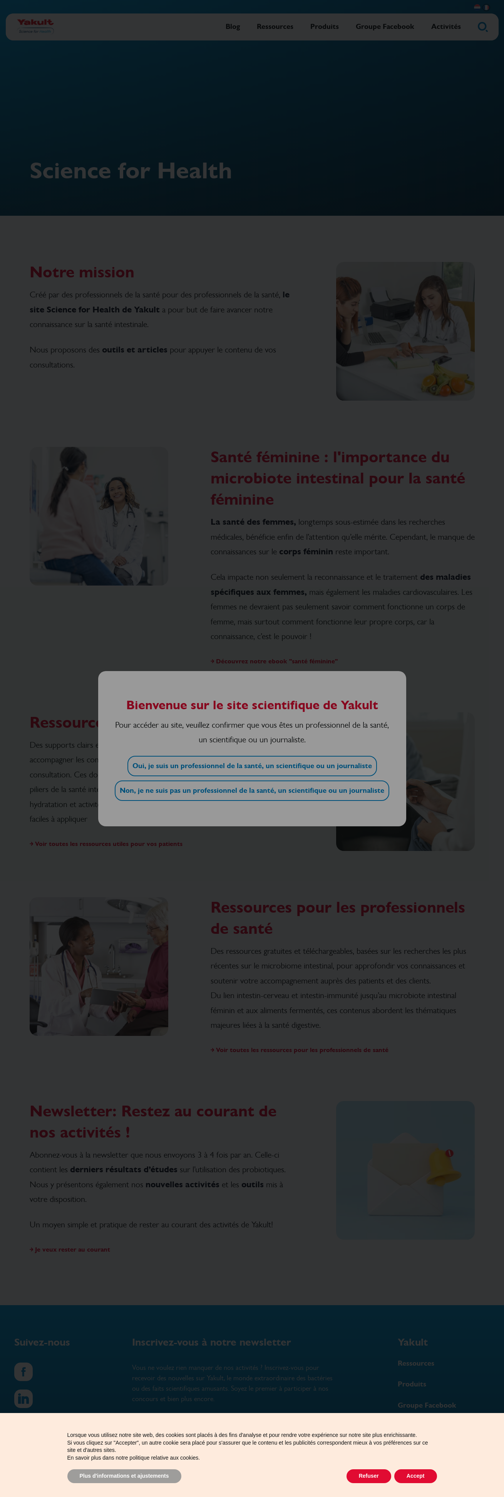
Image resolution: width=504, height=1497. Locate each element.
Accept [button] (416, 1476)
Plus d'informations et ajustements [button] (124, 1476)
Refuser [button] (369, 1476)
